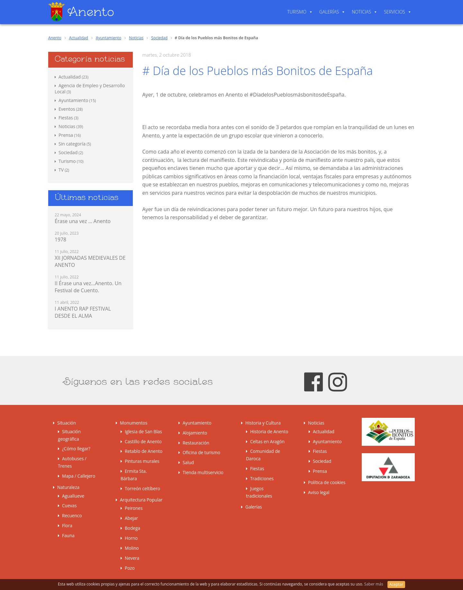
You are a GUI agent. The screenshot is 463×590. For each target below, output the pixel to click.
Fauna (68, 535)
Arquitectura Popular (141, 500)
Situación (66, 423)
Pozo (130, 568)
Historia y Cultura (263, 423)
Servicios (394, 12)
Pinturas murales (142, 461)
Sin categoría (72, 144)
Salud (188, 462)
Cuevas (69, 505)
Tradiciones (262, 478)
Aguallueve (73, 496)
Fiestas (66, 118)
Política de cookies (326, 482)
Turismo (296, 12)
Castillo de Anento (143, 441)
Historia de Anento (269, 431)
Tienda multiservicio (203, 472)
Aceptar (396, 584)
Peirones (133, 508)
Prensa (66, 135)
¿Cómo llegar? (76, 448)
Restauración (196, 443)
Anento (54, 38)
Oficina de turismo (201, 452)
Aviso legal (318, 492)
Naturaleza (68, 487)
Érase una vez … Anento (83, 221)
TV (61, 170)
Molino (132, 548)
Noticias (361, 12)
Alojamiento (195, 433)
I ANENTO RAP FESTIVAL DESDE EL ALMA (83, 312)
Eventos (67, 109)
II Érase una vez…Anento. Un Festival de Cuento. (88, 287)
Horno (131, 538)
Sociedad (159, 38)
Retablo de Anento (143, 451)
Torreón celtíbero (142, 488)
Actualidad (78, 38)
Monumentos (133, 423)
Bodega (132, 528)
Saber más (374, 584)
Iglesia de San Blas (143, 431)
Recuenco (72, 515)
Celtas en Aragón (267, 441)
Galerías (329, 12)
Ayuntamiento (108, 38)
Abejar (131, 518)
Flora (67, 525)
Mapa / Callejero (78, 476)
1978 (60, 239)
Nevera (132, 558)
